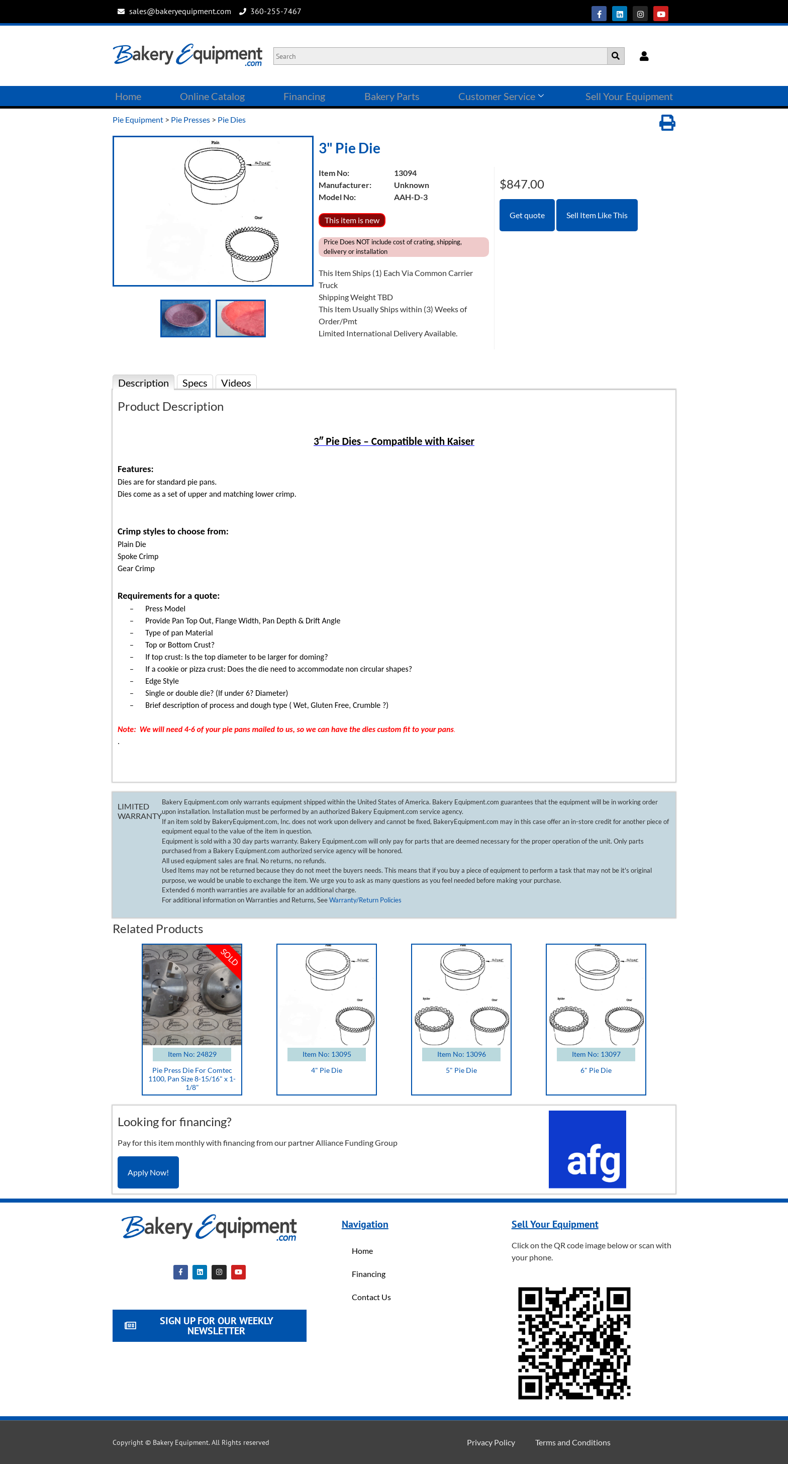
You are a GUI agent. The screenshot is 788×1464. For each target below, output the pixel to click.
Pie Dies (232, 119)
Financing (304, 96)
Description (143, 383)
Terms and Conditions (573, 1442)
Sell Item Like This (597, 215)
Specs (195, 383)
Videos (236, 383)
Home (128, 96)
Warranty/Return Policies (365, 900)
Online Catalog (212, 96)
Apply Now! (148, 1172)
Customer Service (501, 96)
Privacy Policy (491, 1442)
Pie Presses (190, 119)
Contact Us (371, 1297)
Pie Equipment (138, 119)
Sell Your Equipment (629, 96)
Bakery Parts (392, 96)
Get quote (527, 215)
